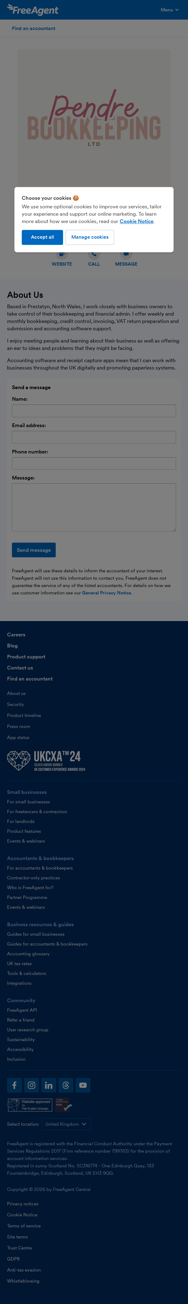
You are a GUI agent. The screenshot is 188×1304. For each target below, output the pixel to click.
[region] (94, 219)
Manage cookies (89, 237)
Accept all (42, 237)
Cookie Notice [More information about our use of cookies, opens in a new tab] (136, 221)
